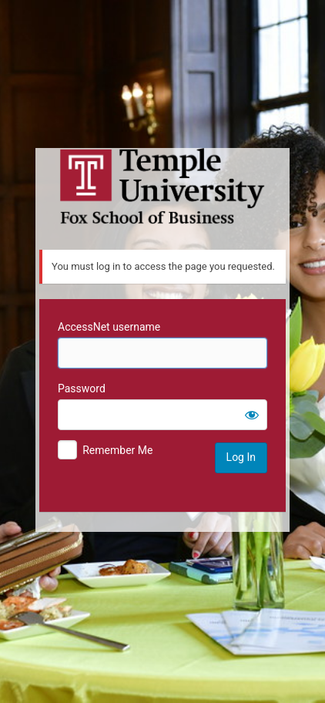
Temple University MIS (162, 186)
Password (82, 388)
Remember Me (117, 450)
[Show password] (251, 414)
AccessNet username (109, 327)
